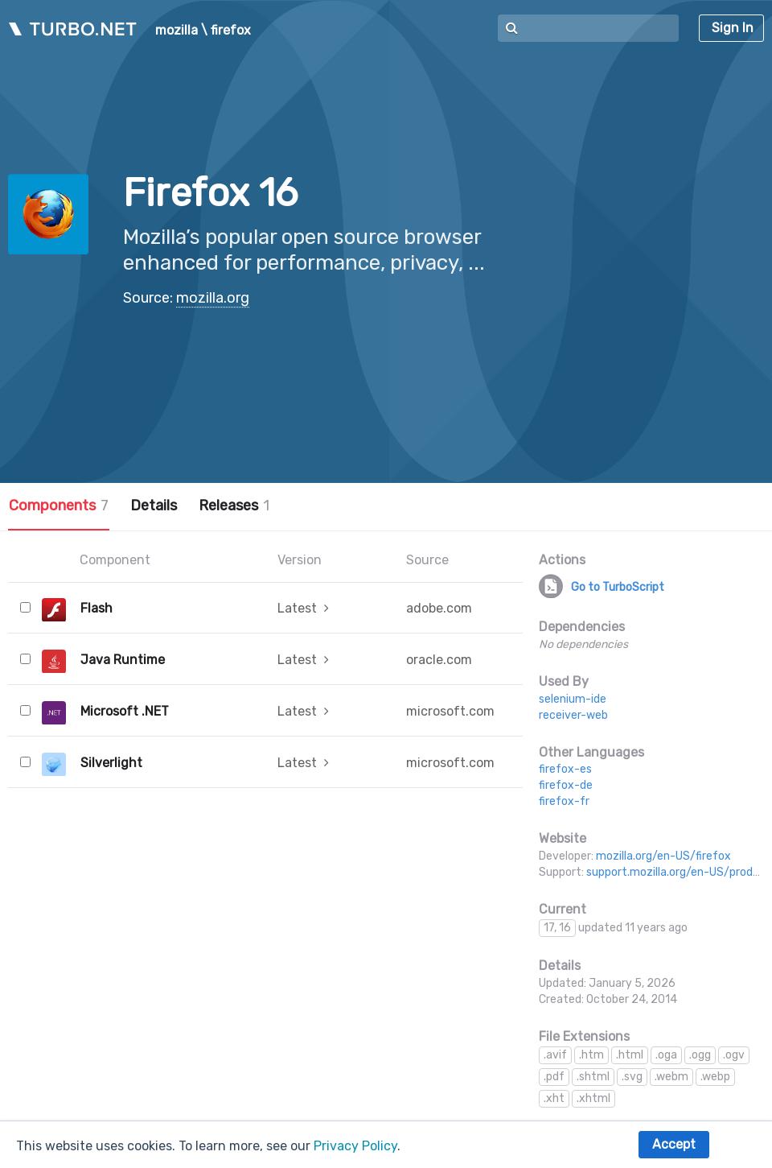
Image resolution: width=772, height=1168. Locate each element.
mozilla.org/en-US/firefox (663, 856)
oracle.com (439, 659)
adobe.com (439, 608)
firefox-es (565, 769)
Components (59, 505)
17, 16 (557, 928)
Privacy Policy (355, 1146)
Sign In (733, 27)
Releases (234, 505)
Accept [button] (674, 1144)
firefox (231, 30)
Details (153, 505)
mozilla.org (212, 298)
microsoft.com (450, 711)
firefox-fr (564, 801)
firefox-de (566, 785)
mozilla (176, 30)
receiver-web (573, 715)
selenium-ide (572, 699)
